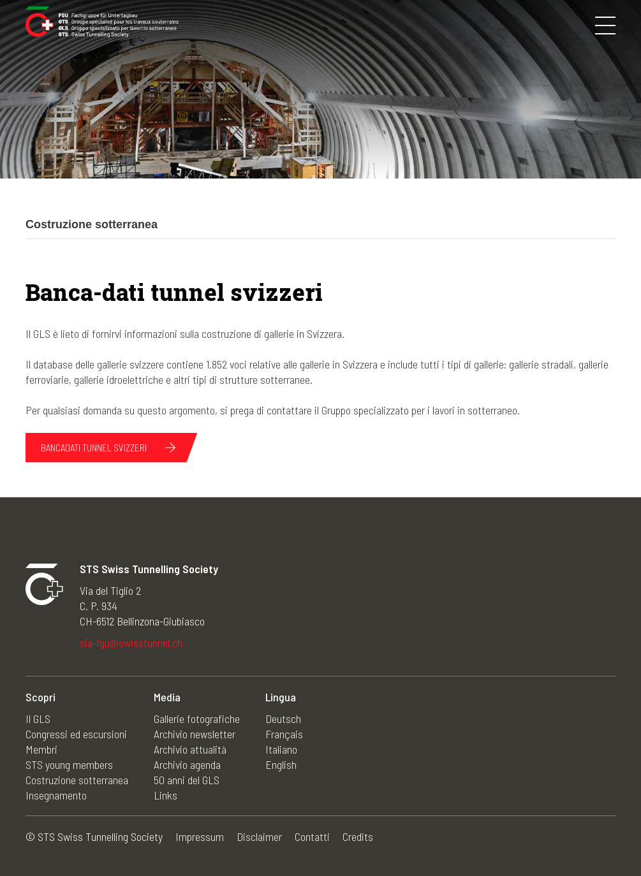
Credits (358, 836)
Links (165, 795)
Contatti (312, 836)
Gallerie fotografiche (197, 719)
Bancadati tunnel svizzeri (94, 447)
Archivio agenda (187, 764)
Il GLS (38, 719)
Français (284, 734)
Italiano (281, 749)
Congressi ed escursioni (76, 734)
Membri (41, 749)
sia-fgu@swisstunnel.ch (131, 643)
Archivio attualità (190, 749)
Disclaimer (259, 836)
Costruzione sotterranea (77, 780)
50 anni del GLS (186, 780)
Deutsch (283, 719)
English (281, 764)
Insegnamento (56, 795)
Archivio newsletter (194, 734)
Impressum (199, 836)
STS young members (69, 764)
